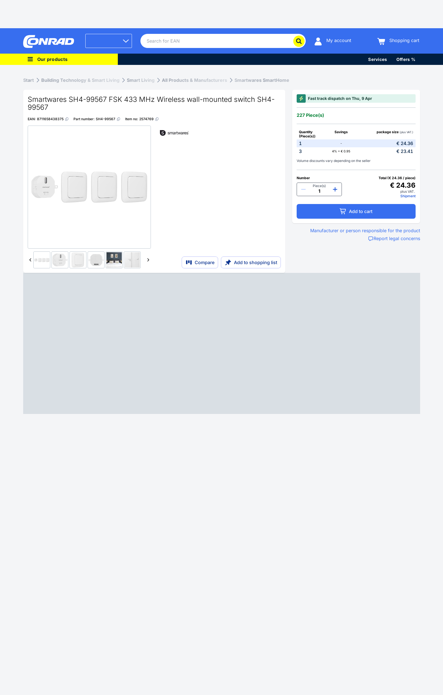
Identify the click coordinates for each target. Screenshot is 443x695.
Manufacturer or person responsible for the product (365, 230)
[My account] (332, 41)
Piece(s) (319, 186)
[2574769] (149, 119)
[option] (356, 143)
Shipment (408, 196)
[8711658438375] (53, 119)
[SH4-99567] (108, 119)
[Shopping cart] (398, 41)
